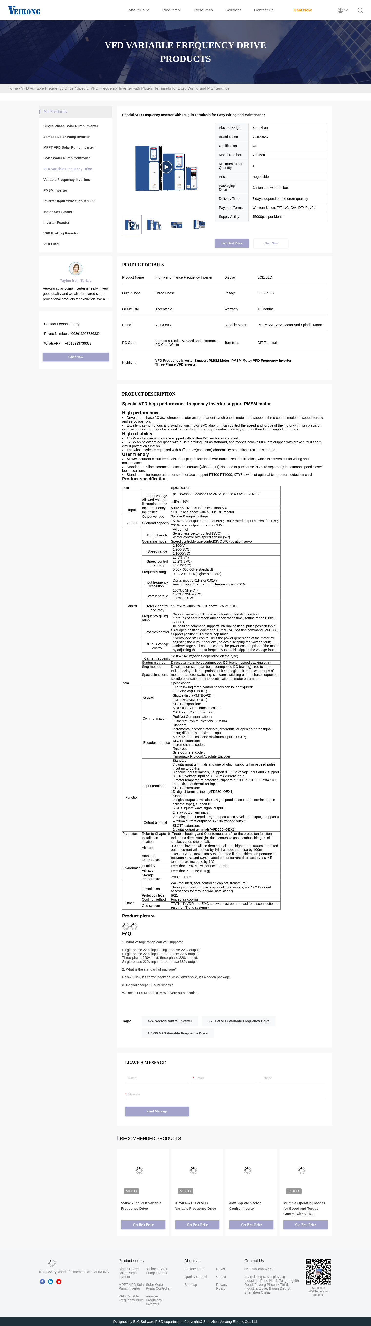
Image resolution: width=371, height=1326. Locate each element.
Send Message (157, 1111)
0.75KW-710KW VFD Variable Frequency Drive (195, 1205)
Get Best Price (231, 243)
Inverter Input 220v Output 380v (68, 201)
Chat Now (302, 10)
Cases (221, 1277)
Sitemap (191, 1285)
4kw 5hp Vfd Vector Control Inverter (245, 1205)
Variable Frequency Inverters (66, 180)
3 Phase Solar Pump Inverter (66, 137)
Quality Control (196, 1277)
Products (171, 10)
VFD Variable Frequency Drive (47, 88)
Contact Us (263, 10)
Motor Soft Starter (57, 212)
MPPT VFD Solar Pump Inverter (68, 147)
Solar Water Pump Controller (66, 158)
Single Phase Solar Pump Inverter (70, 126)
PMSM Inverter (55, 190)
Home (13, 88)
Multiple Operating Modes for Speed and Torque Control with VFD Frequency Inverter (304, 1209)
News (220, 1269)
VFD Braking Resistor (60, 233)
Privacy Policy (221, 1286)
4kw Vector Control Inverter (170, 1021)
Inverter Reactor (56, 222)
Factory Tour (194, 1269)
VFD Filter (51, 244)
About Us (138, 10)
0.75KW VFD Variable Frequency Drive (239, 1021)
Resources (203, 10)
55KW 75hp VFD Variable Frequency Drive (141, 1205)
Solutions (233, 10)
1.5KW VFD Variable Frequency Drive (178, 1033)
